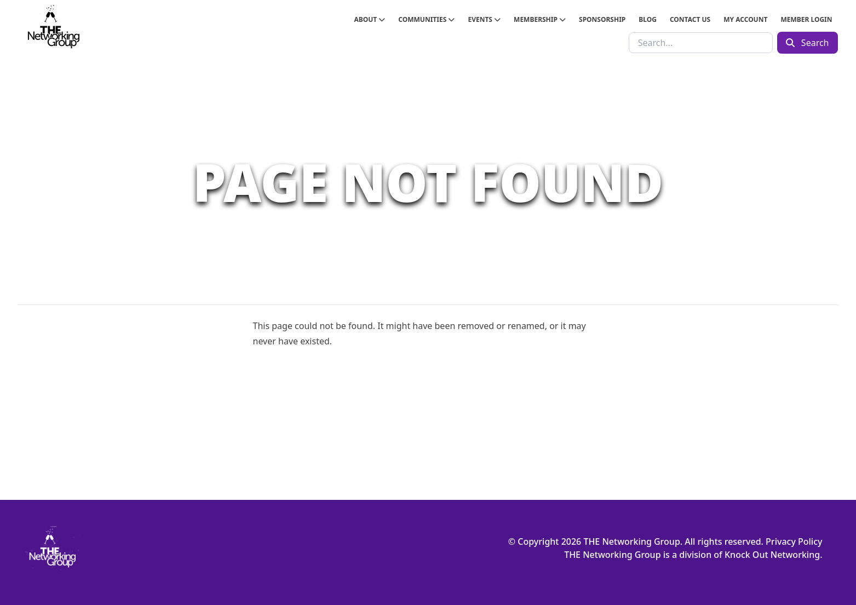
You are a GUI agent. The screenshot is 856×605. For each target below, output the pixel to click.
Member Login (806, 19)
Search (807, 43)
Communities (426, 19)
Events (484, 19)
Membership (540, 19)
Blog (648, 19)
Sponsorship (602, 19)
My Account (745, 19)
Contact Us (690, 19)
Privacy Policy (794, 541)
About (369, 19)
